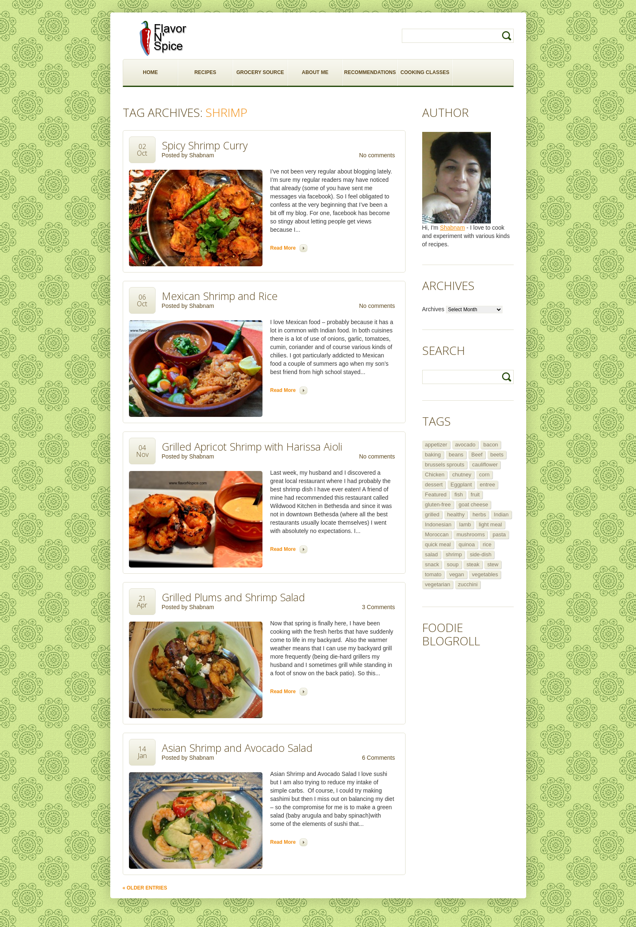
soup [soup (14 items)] (452, 564)
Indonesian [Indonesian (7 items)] (438, 524)
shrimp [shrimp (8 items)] (453, 554)
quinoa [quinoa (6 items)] (467, 544)
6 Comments (378, 757)
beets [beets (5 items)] (497, 454)
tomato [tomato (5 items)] (433, 574)
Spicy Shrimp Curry (204, 145)
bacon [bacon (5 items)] (490, 444)
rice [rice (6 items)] (487, 544)
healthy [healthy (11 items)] (456, 514)
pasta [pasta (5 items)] (499, 534)
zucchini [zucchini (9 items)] (468, 584)
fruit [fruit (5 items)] (475, 494)
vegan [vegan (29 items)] (456, 574)
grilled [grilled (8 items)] (432, 514)
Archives (433, 309)
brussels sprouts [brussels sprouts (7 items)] (445, 464)
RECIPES (205, 72)
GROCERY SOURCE (260, 72)
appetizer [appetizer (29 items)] (436, 444)
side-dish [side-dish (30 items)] (480, 554)
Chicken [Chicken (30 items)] (435, 474)
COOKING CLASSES (425, 72)
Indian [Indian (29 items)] (501, 514)
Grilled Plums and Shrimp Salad (233, 597)
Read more (283, 248)
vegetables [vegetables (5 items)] (485, 574)
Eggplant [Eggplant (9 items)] (461, 484)
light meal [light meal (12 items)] (490, 524)
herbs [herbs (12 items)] (479, 514)
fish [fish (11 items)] (458, 494)
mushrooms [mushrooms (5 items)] (470, 534)
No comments (377, 155)
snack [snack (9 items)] (432, 564)
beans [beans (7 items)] (456, 454)
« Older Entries (145, 888)
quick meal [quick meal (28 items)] (438, 544)
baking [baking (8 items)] (433, 454)
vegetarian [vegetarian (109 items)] (437, 584)
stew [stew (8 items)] (492, 564)
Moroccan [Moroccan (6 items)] (437, 534)
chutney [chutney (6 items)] (461, 474)
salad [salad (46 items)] (431, 554)
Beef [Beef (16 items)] (477, 454)
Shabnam (201, 155)
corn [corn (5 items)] (484, 474)
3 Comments (378, 607)
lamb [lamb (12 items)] (465, 524)
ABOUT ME (315, 72)
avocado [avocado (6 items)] (465, 444)
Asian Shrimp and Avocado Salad (237, 747)
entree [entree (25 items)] (487, 484)
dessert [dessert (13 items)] (434, 484)
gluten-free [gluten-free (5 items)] (438, 504)
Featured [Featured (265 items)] (436, 494)
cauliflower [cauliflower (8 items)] (484, 464)
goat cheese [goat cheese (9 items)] (473, 504)
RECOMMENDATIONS (370, 72)
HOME (150, 72)
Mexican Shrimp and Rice (219, 296)
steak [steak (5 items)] (472, 564)
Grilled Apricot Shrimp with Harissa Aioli (252, 446)
